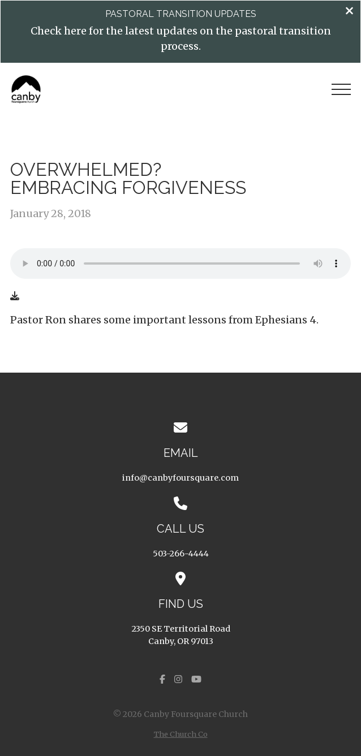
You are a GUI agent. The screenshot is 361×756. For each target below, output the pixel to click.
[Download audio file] (14, 296)
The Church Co (181, 733)
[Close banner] (349, 12)
